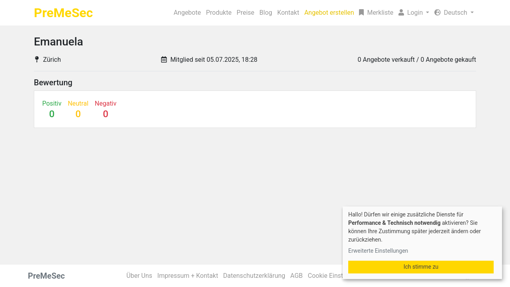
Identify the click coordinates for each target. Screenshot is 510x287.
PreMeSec (63, 12)
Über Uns (141, 275)
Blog (220, 12)
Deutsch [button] (454, 12)
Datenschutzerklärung (257, 275)
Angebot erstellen (300, 12)
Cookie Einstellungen (341, 275)
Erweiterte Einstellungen (378, 251)
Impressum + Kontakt (190, 275)
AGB (299, 275)
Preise (194, 12)
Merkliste (358, 12)
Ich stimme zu (421, 266)
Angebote (125, 12)
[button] (406, 13)
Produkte (162, 12)
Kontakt (248, 12)
